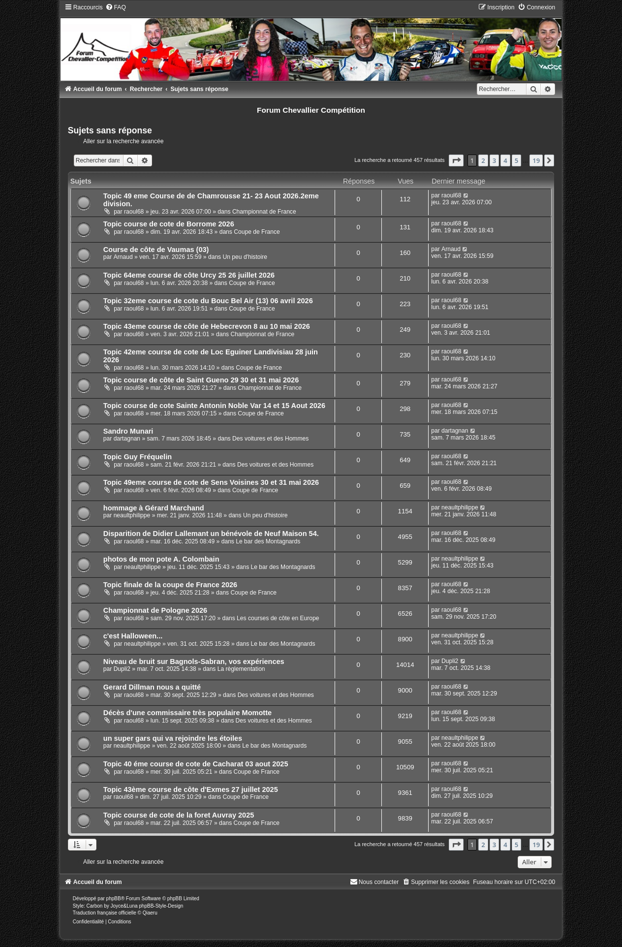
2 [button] (483, 160)
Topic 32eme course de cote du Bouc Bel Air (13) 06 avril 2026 (208, 301)
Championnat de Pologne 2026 (155, 610)
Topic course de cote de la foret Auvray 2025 (178, 815)
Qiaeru (150, 912)
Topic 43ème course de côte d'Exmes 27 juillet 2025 (190, 789)
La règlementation (241, 668)
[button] (456, 160)
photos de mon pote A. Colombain (161, 559)
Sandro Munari (128, 431)
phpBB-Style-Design (161, 906)
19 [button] (536, 160)
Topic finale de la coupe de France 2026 (170, 585)
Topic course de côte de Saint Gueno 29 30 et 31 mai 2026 (201, 380)
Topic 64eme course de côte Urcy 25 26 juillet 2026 (189, 275)
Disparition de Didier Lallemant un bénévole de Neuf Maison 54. (211, 533)
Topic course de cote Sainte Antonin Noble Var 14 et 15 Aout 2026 (214, 406)
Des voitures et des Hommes (270, 438)
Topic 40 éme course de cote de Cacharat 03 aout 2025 (195, 764)
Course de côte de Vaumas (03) (156, 249)
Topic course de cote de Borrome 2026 (168, 224)
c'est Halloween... (132, 636)
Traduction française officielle (104, 912)
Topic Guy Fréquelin (137, 457)
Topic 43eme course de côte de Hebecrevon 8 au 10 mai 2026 (206, 326)
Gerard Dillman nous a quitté (152, 687)
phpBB (113, 898)
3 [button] (494, 160)
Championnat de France (264, 211)
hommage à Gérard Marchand (153, 508)
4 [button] (505, 160)
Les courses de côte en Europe (278, 618)
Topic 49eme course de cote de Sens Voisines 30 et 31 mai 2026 (211, 482)
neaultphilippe (132, 515)
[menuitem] (115, 7)
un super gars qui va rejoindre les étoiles (172, 738)
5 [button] (516, 160)
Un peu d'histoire (245, 256)
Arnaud (123, 256)
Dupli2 (122, 668)
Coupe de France (257, 231)
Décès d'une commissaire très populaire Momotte (187, 713)
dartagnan (127, 438)
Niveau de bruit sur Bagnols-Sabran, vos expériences (193, 661)
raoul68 (134, 211)
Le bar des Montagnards (268, 541)
